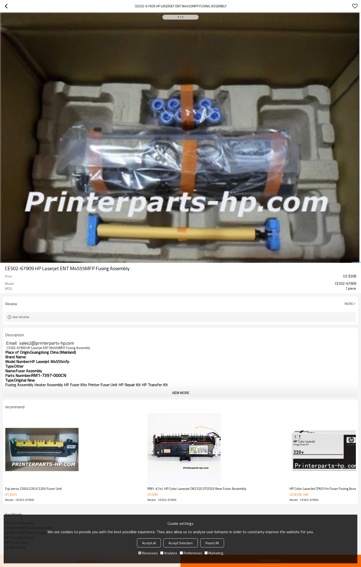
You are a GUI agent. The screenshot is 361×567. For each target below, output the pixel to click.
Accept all (149, 542)
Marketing (213, 552)
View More (180, 392)
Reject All (212, 542)
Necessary (148, 552)
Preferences (191, 552)
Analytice (168, 552)
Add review (20, 317)
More (349, 303)
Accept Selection (181, 542)
